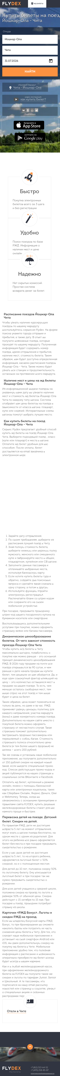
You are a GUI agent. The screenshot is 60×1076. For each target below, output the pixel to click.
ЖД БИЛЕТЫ (37, 3)
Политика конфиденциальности (42, 1073)
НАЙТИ (30, 71)
